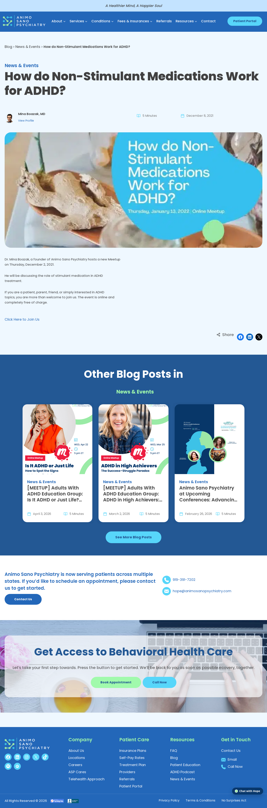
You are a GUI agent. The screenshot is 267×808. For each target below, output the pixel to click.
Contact (208, 21)
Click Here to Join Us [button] (22, 326)
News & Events (28, 46)
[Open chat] (247, 791)
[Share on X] (258, 344)
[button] (159, 695)
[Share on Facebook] (240, 344)
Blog (8, 46)
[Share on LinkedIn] (249, 344)
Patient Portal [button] (244, 21)
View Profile (27, 123)
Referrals (164, 21)
